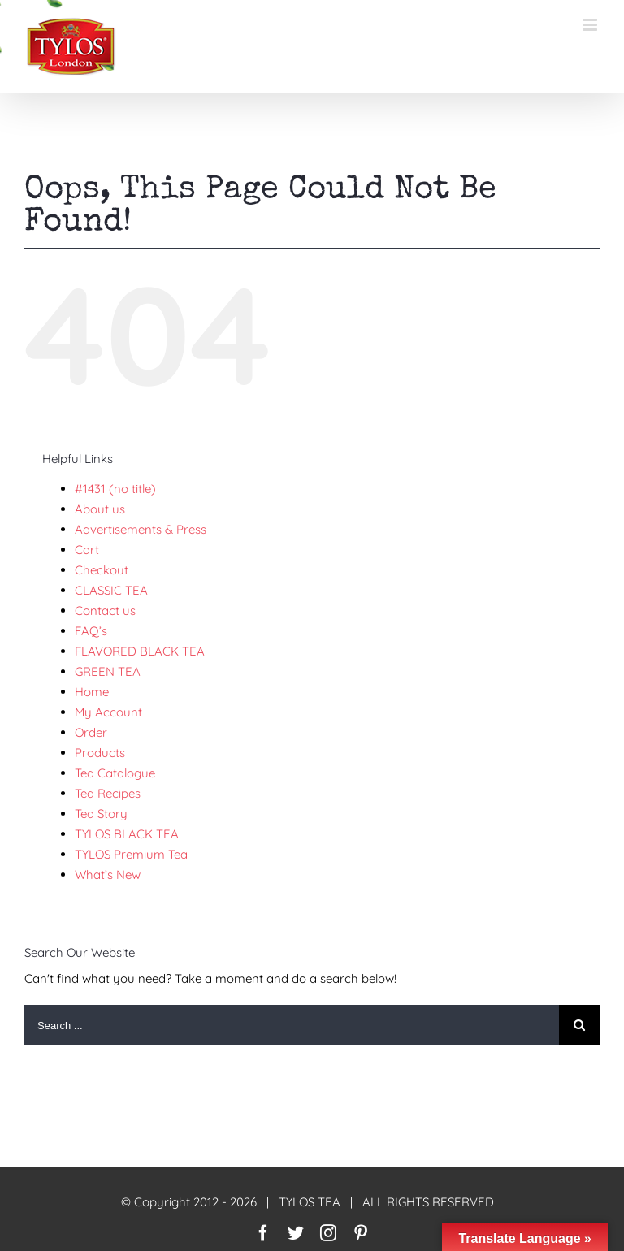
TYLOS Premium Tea (131, 854)
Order (91, 732)
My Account (108, 712)
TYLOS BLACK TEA (127, 834)
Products (100, 752)
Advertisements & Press (140, 529)
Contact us (105, 610)
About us (100, 509)
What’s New (108, 874)
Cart (87, 549)
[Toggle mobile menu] (591, 24)
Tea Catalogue (115, 773)
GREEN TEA (108, 671)
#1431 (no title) (115, 488)
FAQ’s (91, 630)
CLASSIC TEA (111, 590)
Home (92, 691)
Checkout (101, 570)
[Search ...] (291, 1025)
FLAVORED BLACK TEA (140, 651)
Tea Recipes (108, 793)
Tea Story (101, 813)
